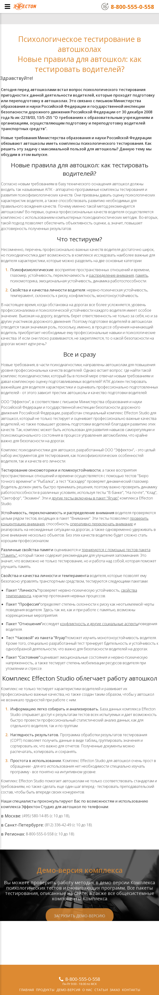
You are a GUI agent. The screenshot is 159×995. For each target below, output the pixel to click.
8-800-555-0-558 (82, 979)
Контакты (131, 990)
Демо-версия (68, 990)
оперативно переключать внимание (101, 523)
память (141, 275)
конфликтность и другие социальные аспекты (99, 623)
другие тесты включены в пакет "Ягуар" (85, 498)
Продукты (45, 990)
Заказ (115, 990)
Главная (26, 990)
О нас (87, 990)
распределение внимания (111, 275)
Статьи (101, 990)
